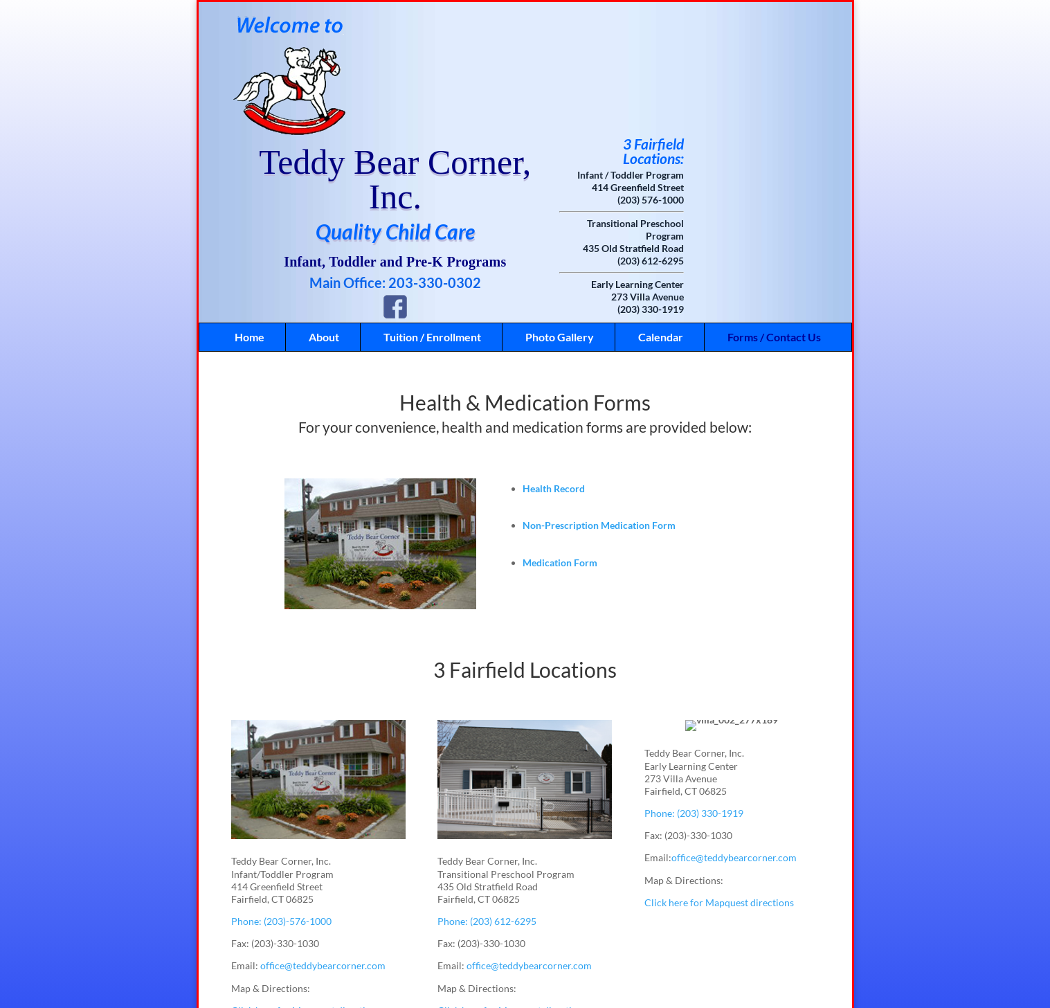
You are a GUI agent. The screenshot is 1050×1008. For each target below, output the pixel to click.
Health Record (554, 366)
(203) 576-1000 (763, 77)
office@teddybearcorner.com (323, 843)
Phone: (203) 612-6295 (486, 798)
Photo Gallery (559, 214)
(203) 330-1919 (763, 186)
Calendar (660, 214)
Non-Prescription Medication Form (599, 402)
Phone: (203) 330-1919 (693, 690)
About (324, 214)
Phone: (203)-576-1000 (281, 798)
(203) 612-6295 (763, 138)
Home (249, 214)
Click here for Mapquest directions (306, 888)
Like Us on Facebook (505, 985)
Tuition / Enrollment (432, 214)
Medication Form (560, 440)
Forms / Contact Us (774, 214)
